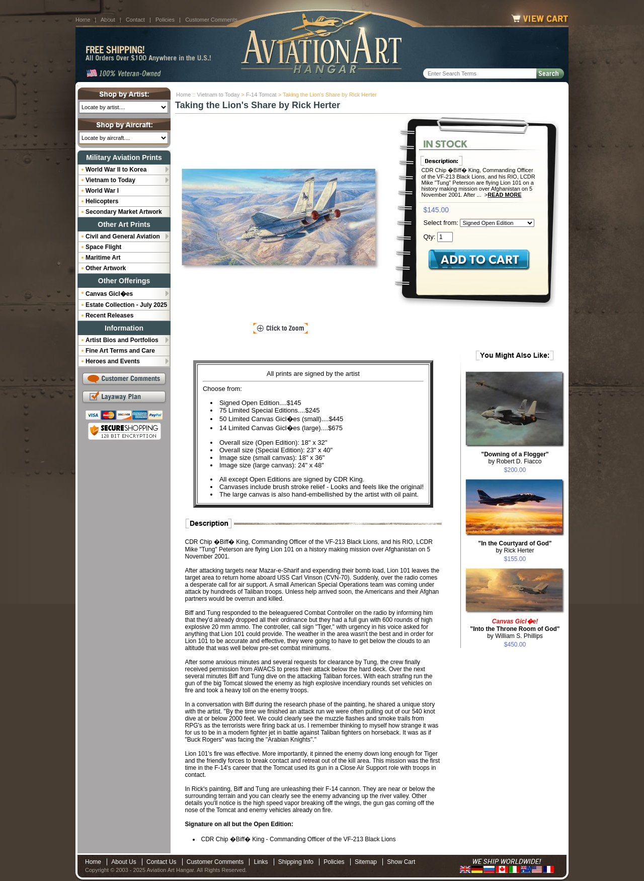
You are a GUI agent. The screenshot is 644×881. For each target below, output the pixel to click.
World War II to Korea (116, 169)
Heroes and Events (113, 361)
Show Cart (401, 861)
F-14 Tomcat (261, 95)
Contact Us (161, 861)
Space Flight (103, 247)
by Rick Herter (514, 547)
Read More (504, 195)
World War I (102, 190)
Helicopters (102, 201)
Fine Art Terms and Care (120, 350)
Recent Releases (109, 315)
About (108, 20)
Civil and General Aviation (123, 236)
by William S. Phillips (514, 628)
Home (82, 20)
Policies (165, 20)
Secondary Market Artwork (124, 211)
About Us (123, 861)
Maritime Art (103, 257)
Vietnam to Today (218, 95)
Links (261, 861)
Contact (135, 20)
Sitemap (366, 861)
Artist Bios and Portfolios (122, 340)
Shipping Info (295, 861)
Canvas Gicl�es (109, 293)
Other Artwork (106, 268)
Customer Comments (211, 20)
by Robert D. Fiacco (514, 458)
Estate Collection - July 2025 (126, 304)
